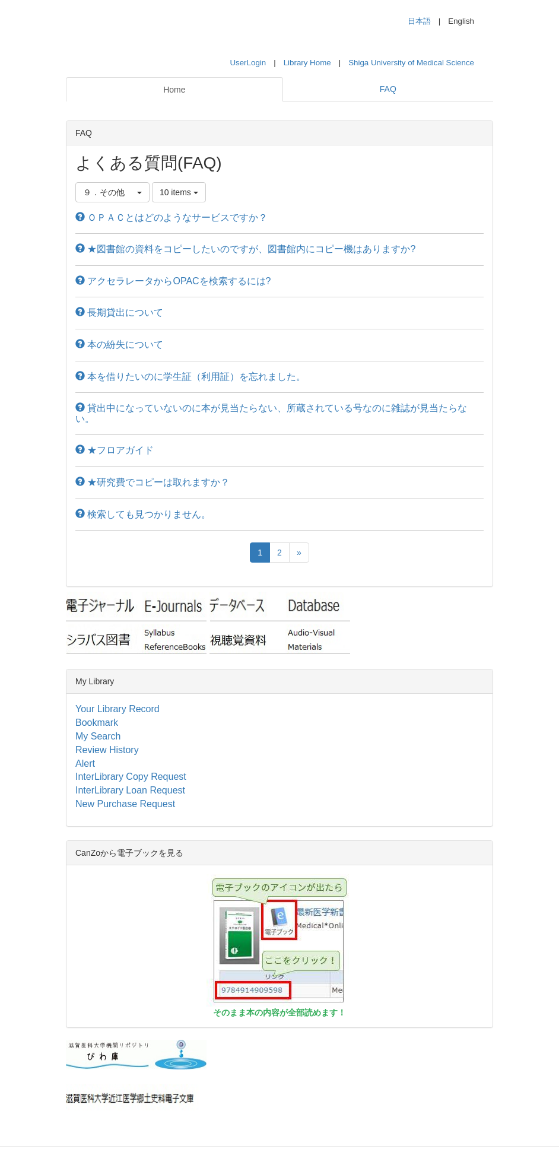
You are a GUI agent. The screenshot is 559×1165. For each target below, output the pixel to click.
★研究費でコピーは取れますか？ (152, 482)
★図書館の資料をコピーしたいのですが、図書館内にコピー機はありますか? (245, 249)
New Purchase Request (125, 804)
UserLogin (248, 62)
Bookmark (96, 723)
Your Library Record (117, 709)
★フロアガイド (114, 450)
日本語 (419, 21)
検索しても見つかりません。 (143, 514)
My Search (97, 736)
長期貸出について (119, 312)
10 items (179, 192)
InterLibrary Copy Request (130, 777)
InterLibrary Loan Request (130, 790)
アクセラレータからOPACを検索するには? (173, 281)
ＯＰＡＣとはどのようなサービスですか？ (171, 217)
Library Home (307, 62)
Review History (107, 750)
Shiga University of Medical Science (411, 62)
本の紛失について (119, 344)
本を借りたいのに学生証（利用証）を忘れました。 (190, 377)
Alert (85, 763)
